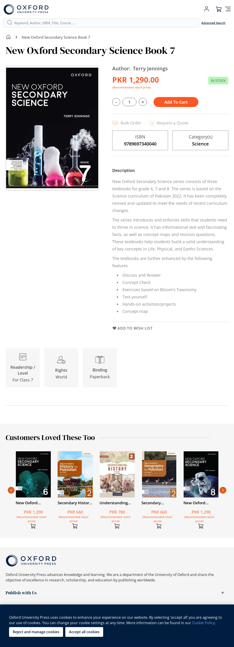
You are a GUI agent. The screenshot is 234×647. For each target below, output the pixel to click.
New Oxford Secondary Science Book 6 (33, 503)
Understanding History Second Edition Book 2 (114, 503)
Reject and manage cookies (36, 631)
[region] (117, 625)
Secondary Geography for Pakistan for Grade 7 (158, 503)
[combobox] (104, 22)
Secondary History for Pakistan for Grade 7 (74, 503)
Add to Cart (176, 102)
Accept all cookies (84, 631)
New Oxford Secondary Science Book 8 (200, 503)
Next (222, 490)
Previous (11, 490)
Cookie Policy (203, 622)
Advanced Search (213, 23)
